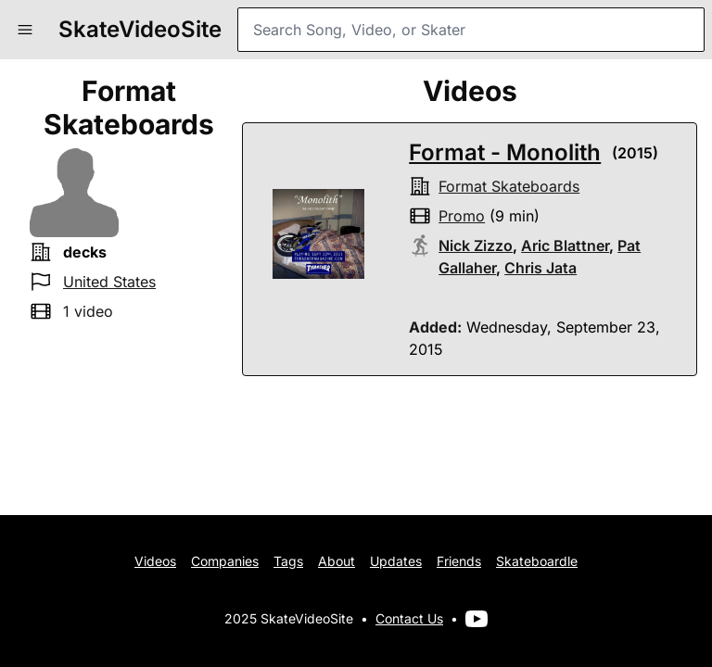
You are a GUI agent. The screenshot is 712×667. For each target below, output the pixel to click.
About (336, 561)
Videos (155, 561)
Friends (459, 561)
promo (462, 216)
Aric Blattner (565, 245)
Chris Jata (540, 267)
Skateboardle (537, 561)
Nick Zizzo (476, 245)
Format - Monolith (505, 152)
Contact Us (409, 618)
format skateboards (509, 186)
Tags (288, 561)
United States (109, 281)
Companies (225, 561)
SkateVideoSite (140, 29)
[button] (25, 29)
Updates (396, 561)
